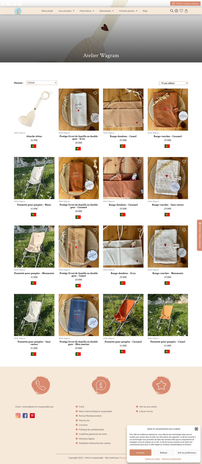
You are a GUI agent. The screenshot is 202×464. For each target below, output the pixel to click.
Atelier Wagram (19, 133)
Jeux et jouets (66, 10)
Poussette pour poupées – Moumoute (34, 273)
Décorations (107, 10)
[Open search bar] (171, 11)
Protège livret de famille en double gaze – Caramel (79, 206)
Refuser (163, 452)
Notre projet (47, 11)
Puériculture (87, 10)
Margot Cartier (127, 457)
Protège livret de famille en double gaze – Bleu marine (79, 343)
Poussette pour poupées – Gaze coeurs (34, 343)
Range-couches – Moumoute (167, 273)
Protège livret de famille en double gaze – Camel (79, 274)
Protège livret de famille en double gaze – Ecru (79, 137)
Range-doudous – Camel (123, 136)
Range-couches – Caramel (168, 136)
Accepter (140, 452)
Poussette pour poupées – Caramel (123, 341)
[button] (196, 429)
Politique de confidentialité (171, 459)
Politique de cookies (152, 459)
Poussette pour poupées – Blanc (34, 204)
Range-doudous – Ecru (123, 273)
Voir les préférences (187, 452)
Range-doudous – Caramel (123, 204)
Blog (145, 11)
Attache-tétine (34, 136)
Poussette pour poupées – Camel (167, 341)
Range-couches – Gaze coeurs (168, 204)
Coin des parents (128, 10)
